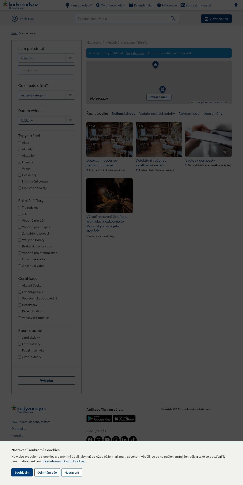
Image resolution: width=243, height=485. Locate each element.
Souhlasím (22, 472)
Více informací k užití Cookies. (64, 461)
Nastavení (72, 472)
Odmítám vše (47, 472)
